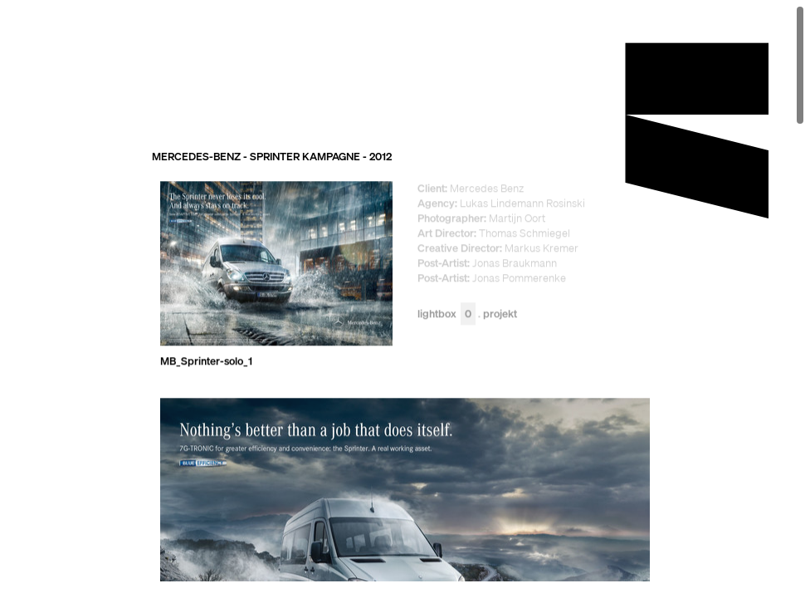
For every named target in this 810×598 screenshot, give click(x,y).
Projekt (500, 314)
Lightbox (446, 314)
